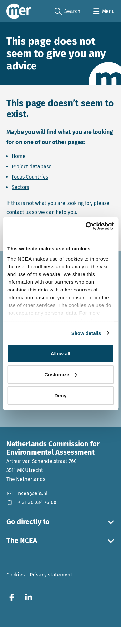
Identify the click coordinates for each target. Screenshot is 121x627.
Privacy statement (51, 575)
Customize (61, 374)
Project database (32, 166)
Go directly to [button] (60, 522)
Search (67, 11)
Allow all (61, 353)
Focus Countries (30, 177)
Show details (86, 333)
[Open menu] (104, 11)
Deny (60, 395)
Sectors (20, 187)
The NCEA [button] (60, 541)
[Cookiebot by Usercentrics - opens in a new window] (86, 226)
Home (19, 156)
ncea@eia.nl (27, 493)
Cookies (15, 575)
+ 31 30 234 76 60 (31, 502)
